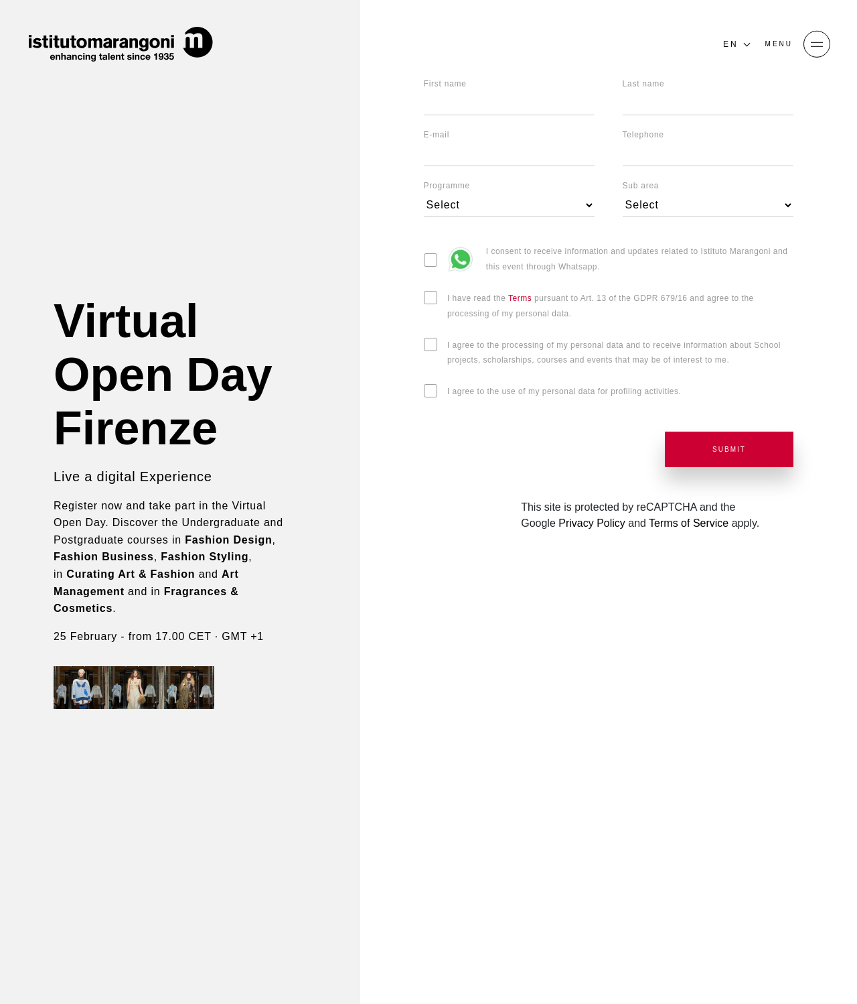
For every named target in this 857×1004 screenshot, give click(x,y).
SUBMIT (729, 449)
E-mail (437, 134)
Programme (447, 185)
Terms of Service (688, 523)
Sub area (641, 185)
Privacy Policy (591, 523)
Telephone (643, 134)
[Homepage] (120, 44)
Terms (521, 298)
